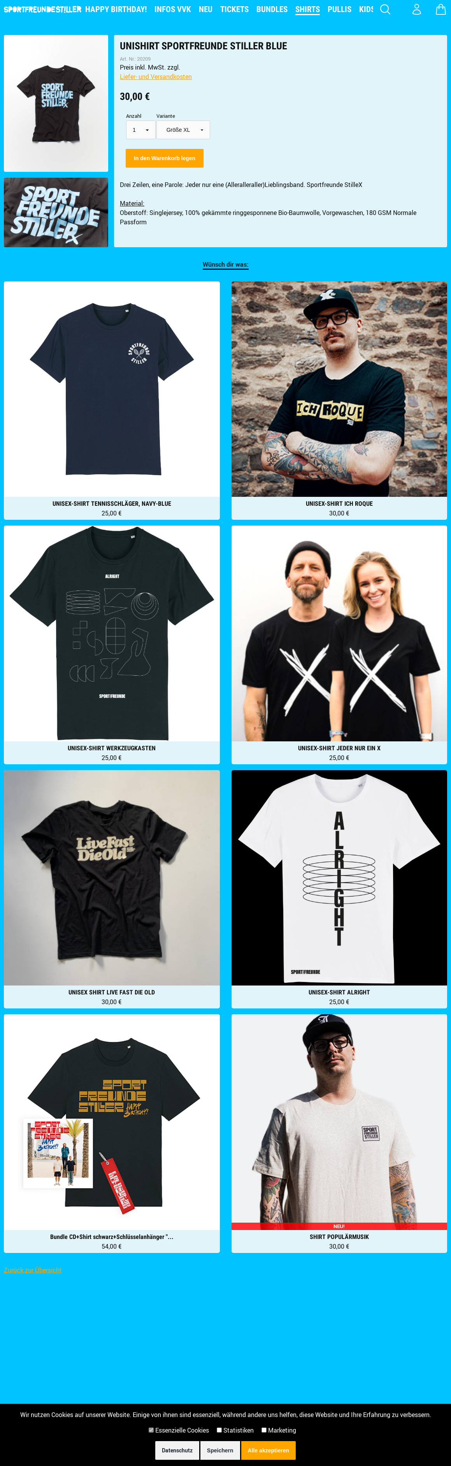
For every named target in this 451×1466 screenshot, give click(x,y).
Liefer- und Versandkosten (156, 76)
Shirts (307, 9)
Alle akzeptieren (269, 1450)
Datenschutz (177, 1450)
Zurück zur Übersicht (33, 1270)
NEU (205, 9)
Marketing (278, 1430)
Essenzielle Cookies (179, 1430)
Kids (367, 9)
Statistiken (235, 1430)
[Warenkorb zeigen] (441, 9)
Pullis (339, 9)
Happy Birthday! (116, 9)
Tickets (234, 9)
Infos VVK (172, 9)
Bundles (272, 9)
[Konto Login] (417, 9)
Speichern (220, 1450)
